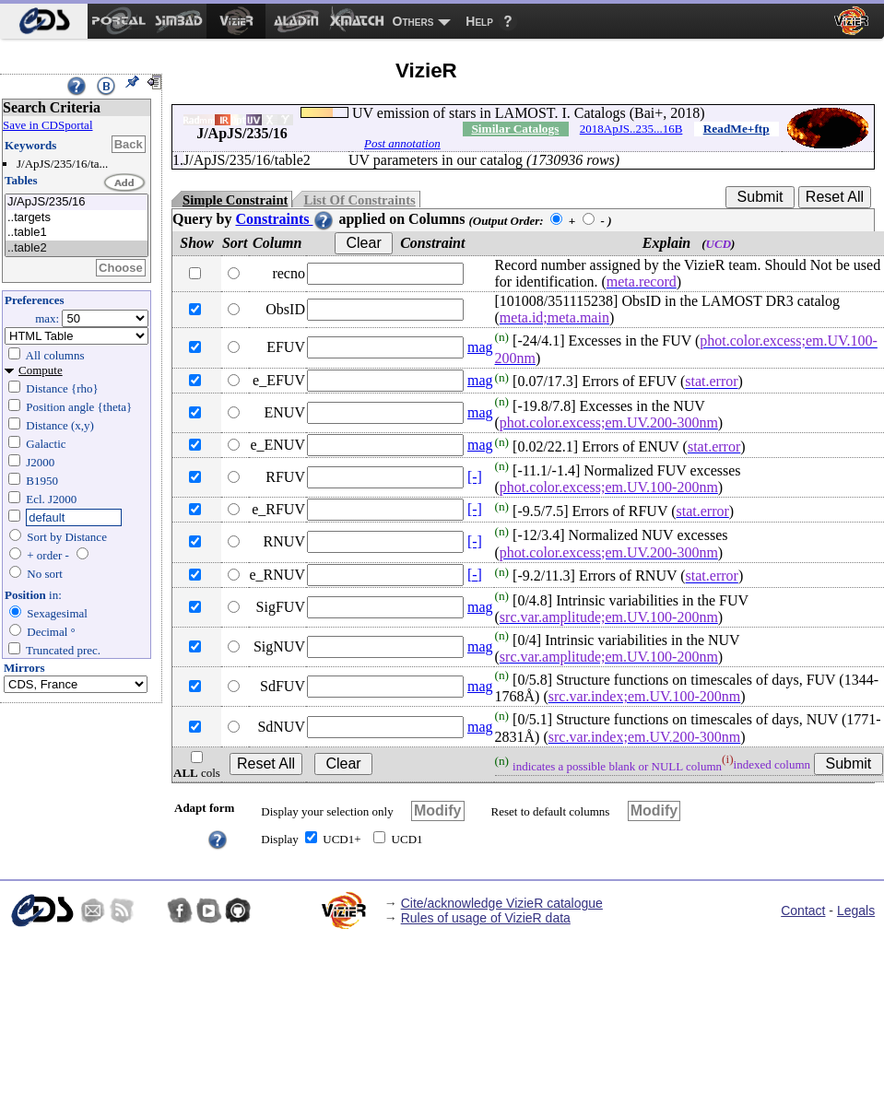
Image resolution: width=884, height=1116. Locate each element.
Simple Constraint (235, 200)
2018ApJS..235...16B (631, 128)
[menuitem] (44, 21)
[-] (474, 477)
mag (480, 347)
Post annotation (402, 143)
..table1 (76, 233)
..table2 (76, 248)
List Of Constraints (359, 200)
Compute (40, 370)
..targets (76, 218)
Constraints (285, 219)
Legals (856, 910)
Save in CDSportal (48, 125)
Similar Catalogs (515, 128)
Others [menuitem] (413, 21)
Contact (803, 910)
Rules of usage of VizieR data (486, 917)
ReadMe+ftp (736, 128)
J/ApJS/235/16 (76, 202)
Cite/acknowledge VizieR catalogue (502, 903)
